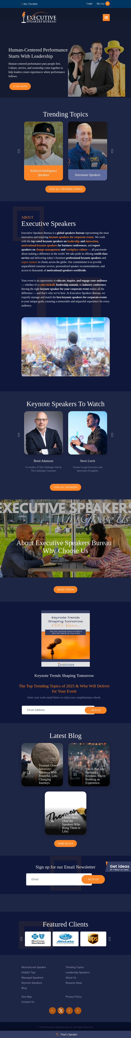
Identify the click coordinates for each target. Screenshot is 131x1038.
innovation (91, 241)
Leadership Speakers (78, 972)
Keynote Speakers (31, 982)
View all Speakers (65, 487)
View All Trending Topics (65, 189)
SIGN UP (93, 879)
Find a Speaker (69, 1034)
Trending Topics (75, 967)
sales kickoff (47, 284)
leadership (73, 241)
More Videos (65, 589)
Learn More (20, 86)
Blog (24, 988)
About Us (71, 977)
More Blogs (65, 843)
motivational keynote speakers (39, 245)
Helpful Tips (28, 972)
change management (48, 249)
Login (89, 3)
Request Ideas (74, 982)
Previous (19, 151)
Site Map (26, 996)
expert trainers (29, 262)
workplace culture (77, 249)
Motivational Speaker (33, 967)
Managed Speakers (32, 977)
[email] (59, 879)
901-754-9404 (30, 4)
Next (112, 151)
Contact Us (27, 1002)
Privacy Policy (74, 996)
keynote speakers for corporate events (71, 237)
